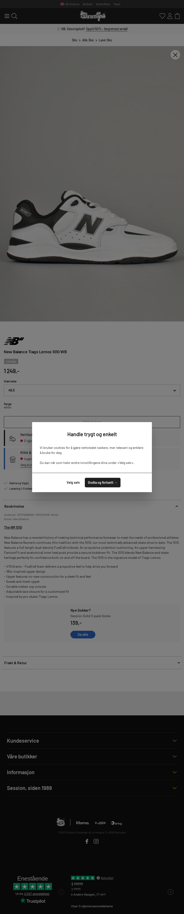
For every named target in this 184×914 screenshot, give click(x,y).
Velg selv (73, 482)
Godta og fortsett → (102, 482)
